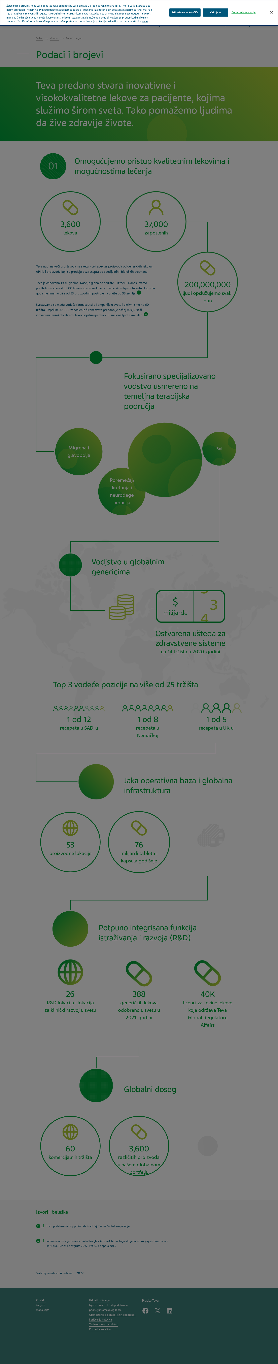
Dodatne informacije (243, 12)
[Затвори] (271, 12)
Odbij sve (215, 12)
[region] (139, 13)
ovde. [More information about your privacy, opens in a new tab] (145, 21)
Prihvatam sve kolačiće (185, 12)
